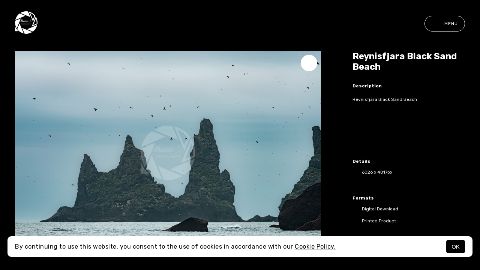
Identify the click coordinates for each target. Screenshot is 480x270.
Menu (445, 23)
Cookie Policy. (315, 246)
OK (456, 246)
